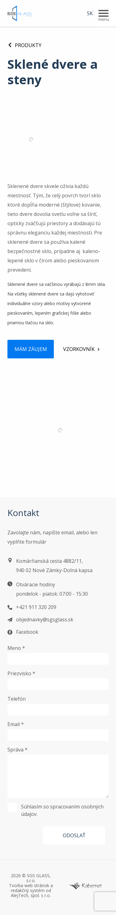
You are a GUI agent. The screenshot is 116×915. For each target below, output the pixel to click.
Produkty (24, 45)
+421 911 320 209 (36, 607)
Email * (15, 724)
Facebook (27, 631)
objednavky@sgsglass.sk (44, 619)
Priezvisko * (21, 673)
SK (90, 13)
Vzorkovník (79, 349)
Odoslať (74, 835)
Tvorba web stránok (29, 885)
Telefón (16, 698)
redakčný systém (28, 890)
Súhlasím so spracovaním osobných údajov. (55, 810)
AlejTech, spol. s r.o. (31, 895)
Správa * (17, 749)
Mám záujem (31, 349)
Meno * (16, 648)
